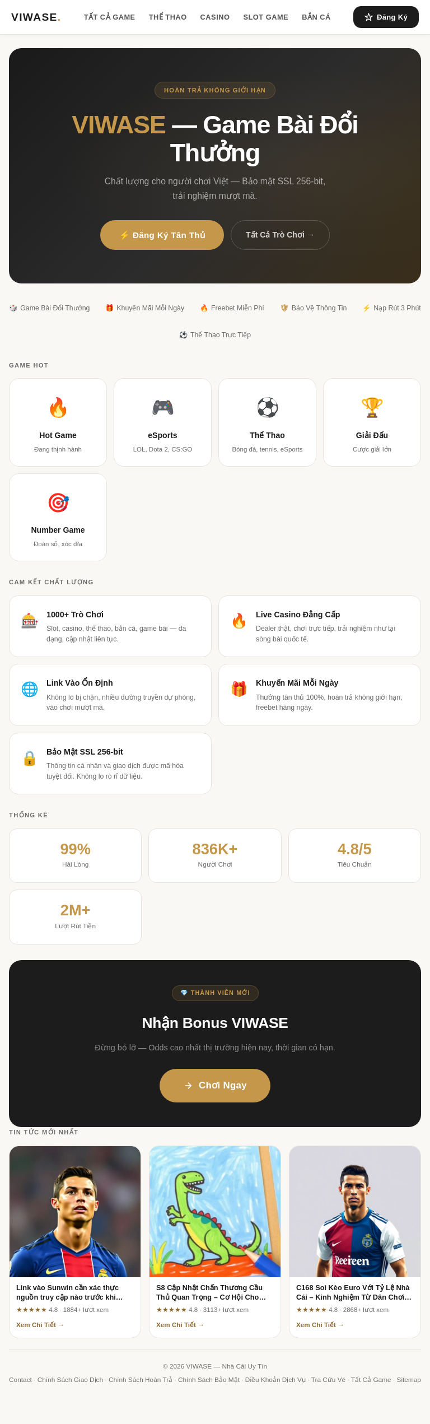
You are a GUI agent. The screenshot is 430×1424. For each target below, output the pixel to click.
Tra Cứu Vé (328, 1380)
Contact (20, 1380)
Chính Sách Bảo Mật (209, 1380)
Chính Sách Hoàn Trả (140, 1380)
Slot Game (265, 17)
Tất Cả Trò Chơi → (280, 234)
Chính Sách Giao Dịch (70, 1380)
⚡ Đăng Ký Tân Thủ (162, 235)
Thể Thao (168, 17)
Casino (215, 17)
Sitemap (409, 1380)
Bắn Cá (316, 17)
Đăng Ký (386, 17)
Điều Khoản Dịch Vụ (275, 1380)
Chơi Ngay (215, 1085)
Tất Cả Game (109, 17)
